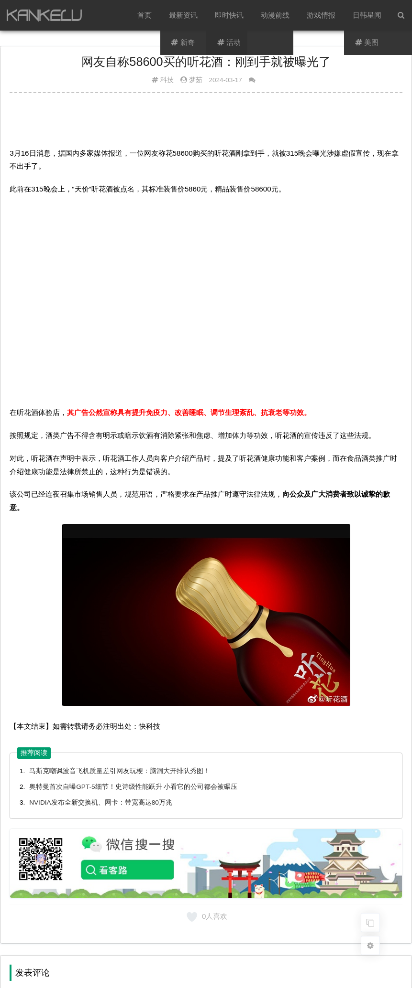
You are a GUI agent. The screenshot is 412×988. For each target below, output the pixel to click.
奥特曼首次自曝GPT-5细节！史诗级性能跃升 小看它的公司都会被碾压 (133, 786)
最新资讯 (183, 15)
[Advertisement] (206, 123)
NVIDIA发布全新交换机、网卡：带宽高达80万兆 (100, 802)
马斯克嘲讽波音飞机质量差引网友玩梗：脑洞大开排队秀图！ (119, 771)
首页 (144, 15)
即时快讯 (229, 15)
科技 (167, 80)
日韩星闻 (367, 15)
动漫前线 (275, 15)
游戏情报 (321, 15)
